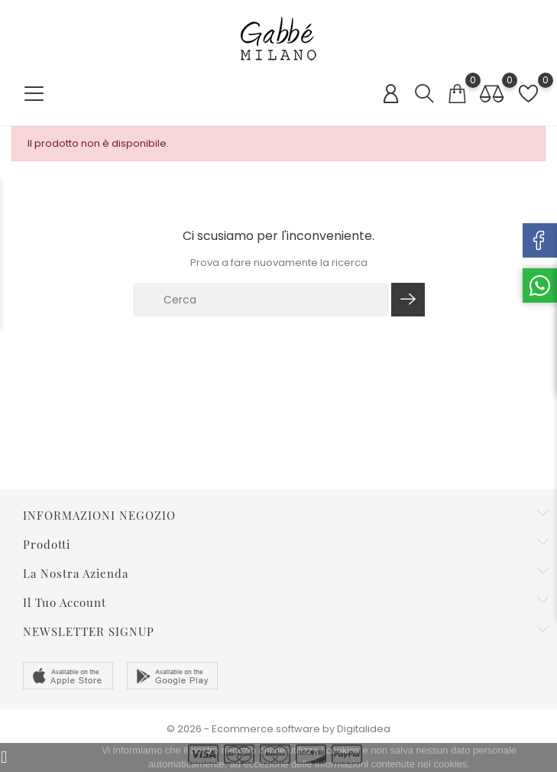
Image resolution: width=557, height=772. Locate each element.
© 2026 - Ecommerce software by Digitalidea (278, 729)
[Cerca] (261, 299)
